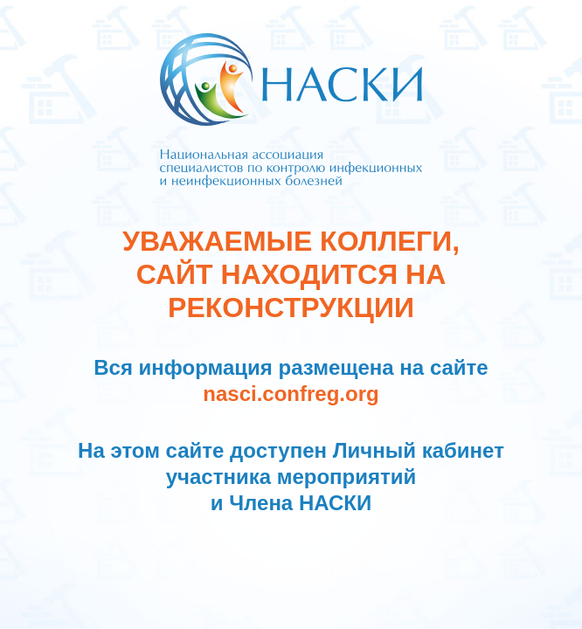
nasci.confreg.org (290, 393)
